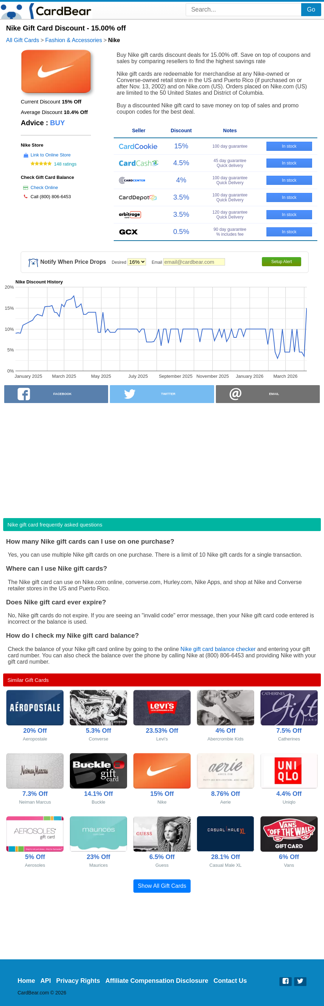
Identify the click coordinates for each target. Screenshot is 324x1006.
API (45, 980)
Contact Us (230, 980)
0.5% (181, 231)
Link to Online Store (51, 154)
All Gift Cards (22, 40)
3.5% (181, 197)
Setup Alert (281, 261)
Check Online (44, 187)
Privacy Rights (78, 980)
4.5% (181, 163)
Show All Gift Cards (162, 886)
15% (181, 146)
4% (181, 180)
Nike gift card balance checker (218, 649)
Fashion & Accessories (73, 40)
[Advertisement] (162, 458)
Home (26, 980)
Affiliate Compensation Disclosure (156, 980)
